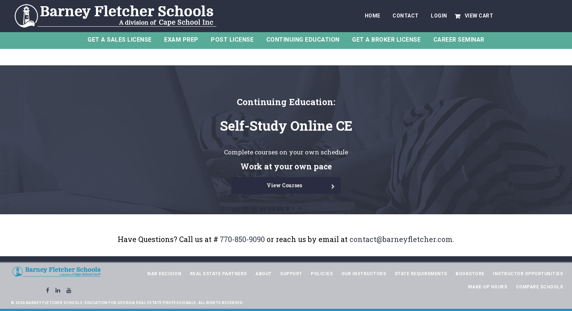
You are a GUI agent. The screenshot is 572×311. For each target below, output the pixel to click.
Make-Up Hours (487, 286)
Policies (322, 273)
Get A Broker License (386, 39)
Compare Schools (539, 286)
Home (372, 16)
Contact (406, 16)
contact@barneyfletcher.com (401, 239)
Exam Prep (181, 39)
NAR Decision (164, 273)
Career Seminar (458, 39)
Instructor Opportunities (528, 273)
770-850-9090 (242, 239)
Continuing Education (303, 39)
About (263, 273)
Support (291, 273)
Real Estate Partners (218, 273)
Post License (232, 39)
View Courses (284, 185)
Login (439, 16)
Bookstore (470, 273)
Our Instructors (363, 273)
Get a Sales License (120, 39)
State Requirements (421, 273)
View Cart (479, 16)
